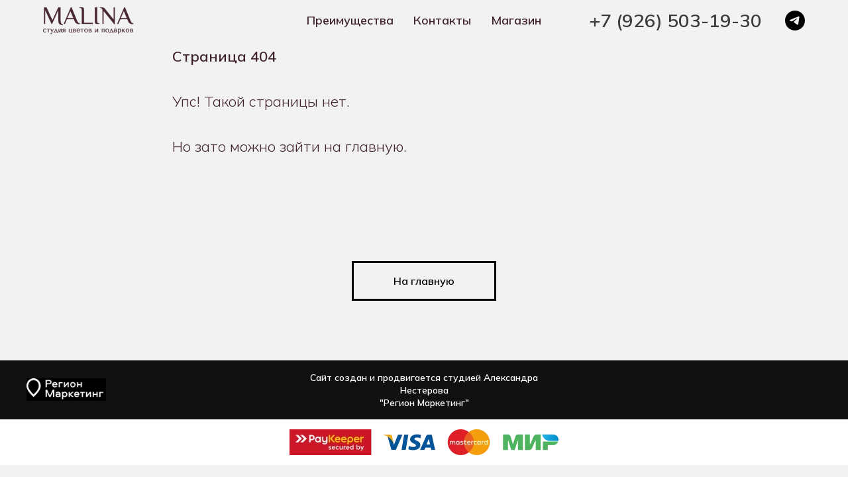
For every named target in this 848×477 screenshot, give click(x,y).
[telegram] (795, 20)
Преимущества (350, 20)
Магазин (516, 20)
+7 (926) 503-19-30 (676, 20)
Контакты (442, 20)
